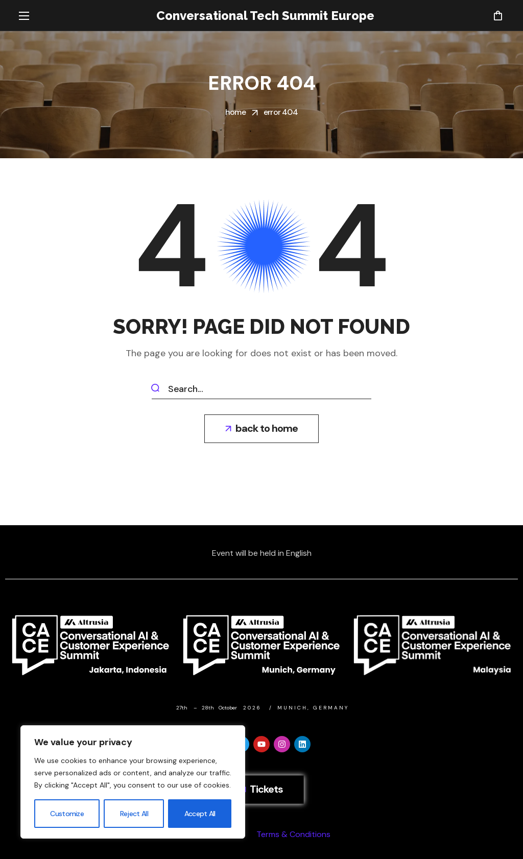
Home (235, 112)
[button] (497, 15)
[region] (132, 782)
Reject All (134, 813)
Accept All (200, 813)
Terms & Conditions (293, 834)
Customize (67, 813)
